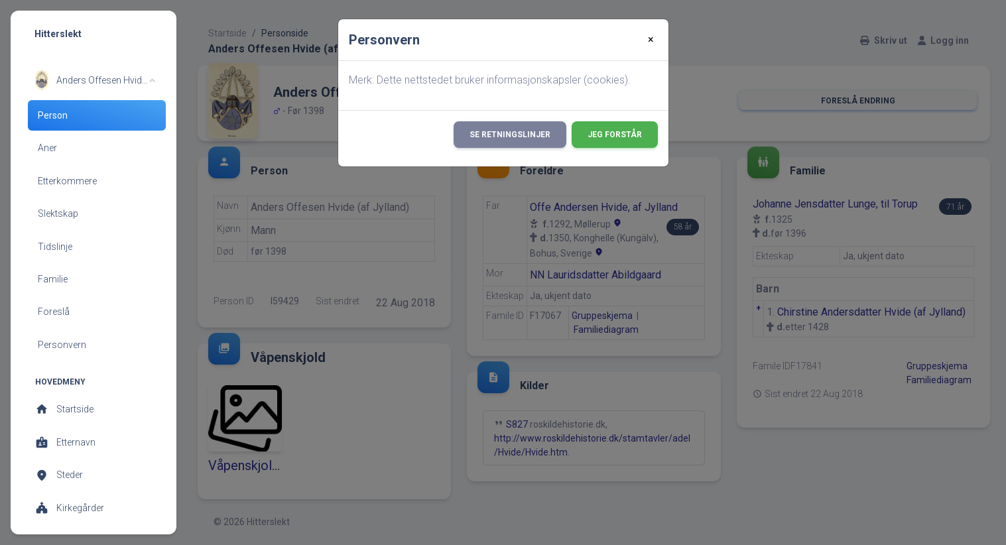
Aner (47, 148)
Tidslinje (55, 246)
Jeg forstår (615, 134)
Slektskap (58, 213)
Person (53, 115)
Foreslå (54, 311)
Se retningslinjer (510, 134)
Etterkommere (67, 181)
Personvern (62, 344)
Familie (53, 279)
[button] (95, 80)
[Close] (651, 39)
